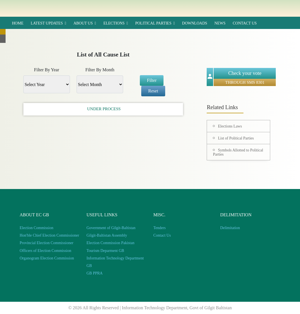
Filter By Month (99, 69)
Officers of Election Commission (45, 251)
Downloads (194, 23)
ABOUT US (83, 23)
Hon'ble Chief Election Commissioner (49, 235)
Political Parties (153, 23)
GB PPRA (95, 273)
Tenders (159, 228)
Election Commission (36, 228)
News (220, 23)
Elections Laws (230, 126)
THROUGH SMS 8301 (245, 82)
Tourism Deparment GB (105, 251)
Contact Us (245, 23)
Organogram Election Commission (47, 258)
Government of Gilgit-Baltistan (111, 228)
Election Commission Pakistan (111, 243)
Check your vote (245, 73)
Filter (152, 80)
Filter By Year (46, 69)
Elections (114, 23)
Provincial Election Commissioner (47, 243)
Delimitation (230, 228)
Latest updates (47, 23)
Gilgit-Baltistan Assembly (107, 235)
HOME (17, 23)
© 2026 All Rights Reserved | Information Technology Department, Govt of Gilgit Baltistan (150, 307)
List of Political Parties (236, 138)
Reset (153, 91)
